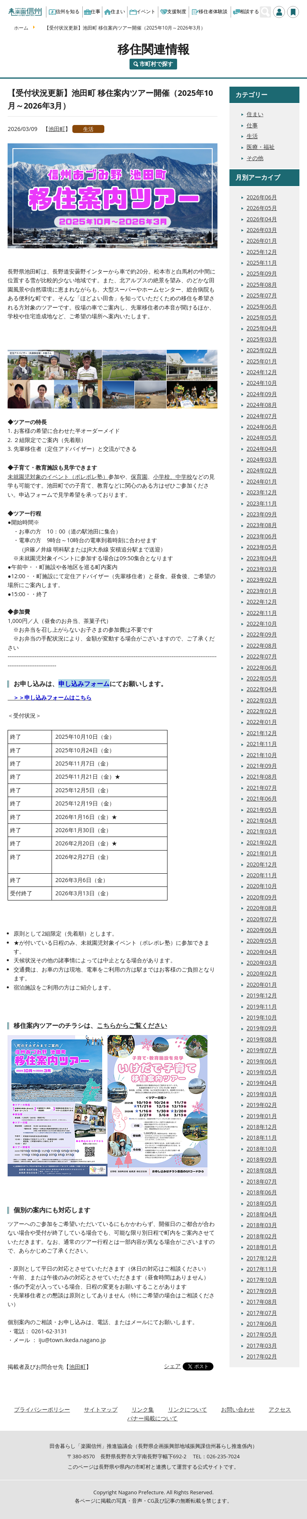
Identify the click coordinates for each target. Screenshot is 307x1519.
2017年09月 (262, 1291)
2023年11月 (262, 503)
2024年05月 (262, 437)
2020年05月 (262, 940)
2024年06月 (262, 426)
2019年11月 (262, 1006)
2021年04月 (262, 820)
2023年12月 (262, 492)
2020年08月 (262, 908)
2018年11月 (262, 1137)
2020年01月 (262, 984)
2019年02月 (262, 1105)
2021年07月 (262, 787)
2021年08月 (262, 776)
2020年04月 (262, 952)
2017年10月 (262, 1279)
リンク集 (143, 1409)
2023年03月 (262, 569)
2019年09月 (262, 1028)
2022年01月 (262, 722)
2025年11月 (262, 262)
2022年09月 (262, 634)
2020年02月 (262, 973)
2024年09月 (262, 394)
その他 (255, 158)
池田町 (56, 129)
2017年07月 (262, 1313)
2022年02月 (262, 711)
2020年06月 (262, 930)
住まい (114, 11)
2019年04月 (262, 1083)
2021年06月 (262, 798)
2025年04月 (262, 328)
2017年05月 (262, 1334)
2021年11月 (262, 744)
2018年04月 (262, 1214)
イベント (142, 11)
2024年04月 (262, 448)
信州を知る (64, 11)
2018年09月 (262, 1159)
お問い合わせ (238, 1409)
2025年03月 (262, 339)
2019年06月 (262, 1061)
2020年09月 (262, 897)
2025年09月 (262, 273)
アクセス (280, 1409)
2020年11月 (262, 875)
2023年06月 (262, 536)
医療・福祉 (261, 147)
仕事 (92, 11)
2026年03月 (262, 230)
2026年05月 (262, 208)
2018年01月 (262, 1247)
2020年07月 (262, 919)
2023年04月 (262, 558)
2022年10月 (262, 623)
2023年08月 (262, 525)
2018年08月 (262, 1170)
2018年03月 (262, 1225)
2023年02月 (262, 579)
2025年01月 (262, 361)
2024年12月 (262, 372)
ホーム (21, 27)
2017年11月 (262, 1269)
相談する (246, 11)
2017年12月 (262, 1258)
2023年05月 (262, 547)
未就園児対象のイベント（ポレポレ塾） (58, 476)
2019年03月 (262, 1094)
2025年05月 (262, 317)
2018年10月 (262, 1148)
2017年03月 (262, 1345)
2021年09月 (262, 765)
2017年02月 (262, 1356)
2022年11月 (262, 613)
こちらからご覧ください (132, 1025)
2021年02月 (262, 842)
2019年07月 (262, 1050)
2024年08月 (262, 405)
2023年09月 (262, 514)
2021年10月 (262, 755)
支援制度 (173, 11)
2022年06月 (262, 667)
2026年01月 (262, 240)
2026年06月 (262, 197)
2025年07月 (262, 295)
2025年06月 (262, 306)
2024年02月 (262, 470)
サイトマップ (101, 1409)
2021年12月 (262, 733)
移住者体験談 (209, 11)
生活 (88, 129)
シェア (172, 1366)
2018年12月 (262, 1126)
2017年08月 (262, 1301)
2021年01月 (262, 853)
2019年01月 (262, 1116)
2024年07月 (262, 416)
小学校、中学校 (172, 476)
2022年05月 (262, 678)
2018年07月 (262, 1181)
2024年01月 (262, 481)
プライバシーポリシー (42, 1409)
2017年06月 (262, 1323)
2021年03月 (262, 831)
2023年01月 (262, 591)
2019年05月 (262, 1072)
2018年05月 (262, 1203)
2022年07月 (262, 656)
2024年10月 (262, 383)
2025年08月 (262, 284)
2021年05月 (262, 809)
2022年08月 (262, 645)
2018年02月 (262, 1236)
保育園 (139, 476)
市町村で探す (156, 63)
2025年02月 (262, 350)
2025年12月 (262, 252)
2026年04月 (262, 219)
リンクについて (187, 1409)
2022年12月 (262, 601)
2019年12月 (262, 995)
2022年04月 (262, 689)
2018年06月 (262, 1192)
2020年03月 (262, 962)
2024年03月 (262, 459)
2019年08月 (262, 1039)
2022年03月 (262, 700)
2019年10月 (262, 1017)
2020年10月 (262, 886)
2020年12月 (262, 864)
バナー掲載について (152, 1418)
